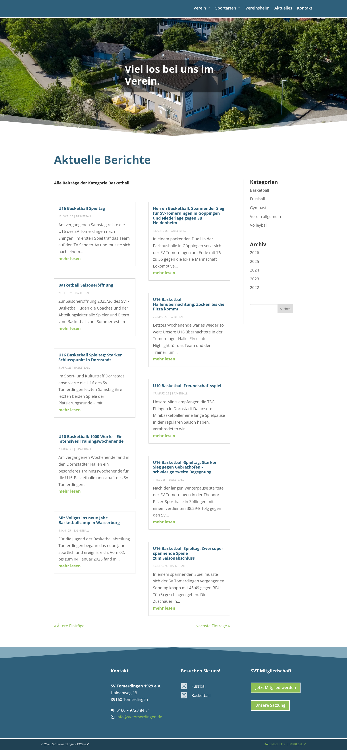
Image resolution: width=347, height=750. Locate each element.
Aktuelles (283, 8)
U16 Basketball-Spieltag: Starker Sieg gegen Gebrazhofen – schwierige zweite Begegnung (185, 467)
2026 (254, 252)
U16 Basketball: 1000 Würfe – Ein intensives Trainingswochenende (90, 439)
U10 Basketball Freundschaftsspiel (187, 385)
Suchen (285, 309)
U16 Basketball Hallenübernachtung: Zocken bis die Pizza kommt (188, 304)
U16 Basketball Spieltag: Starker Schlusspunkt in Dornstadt (90, 357)
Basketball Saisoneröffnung (85, 285)
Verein (200, 8)
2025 (254, 261)
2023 (254, 278)
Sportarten (225, 8)
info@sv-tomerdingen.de (139, 716)
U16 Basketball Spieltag (81, 208)
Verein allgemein (265, 216)
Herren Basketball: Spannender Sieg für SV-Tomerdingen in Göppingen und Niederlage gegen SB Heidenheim (188, 215)
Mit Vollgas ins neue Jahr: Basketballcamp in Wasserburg (89, 520)
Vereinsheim (257, 8)
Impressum (298, 744)
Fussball (257, 198)
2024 (254, 270)
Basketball (83, 216)
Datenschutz (274, 744)
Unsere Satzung (270, 705)
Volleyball (259, 225)
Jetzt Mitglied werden (275, 687)
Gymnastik (260, 207)
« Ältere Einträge (69, 625)
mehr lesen (69, 258)
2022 (254, 287)
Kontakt (304, 8)
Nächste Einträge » (212, 625)
